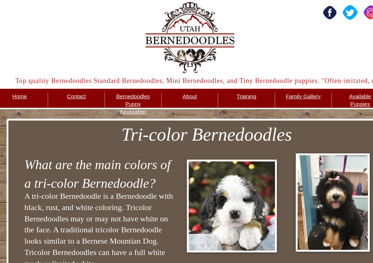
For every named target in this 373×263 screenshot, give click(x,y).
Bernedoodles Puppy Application (133, 104)
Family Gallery (303, 96)
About (189, 96)
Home (19, 96)
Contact (76, 96)
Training (246, 96)
